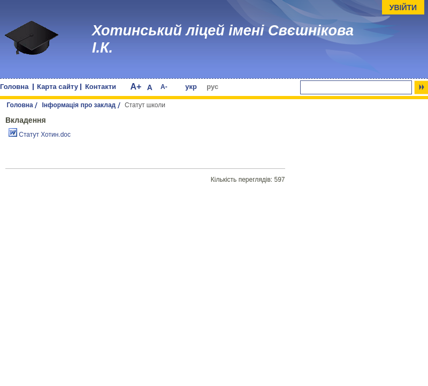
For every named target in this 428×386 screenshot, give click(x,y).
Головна (14, 87)
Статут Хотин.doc (40, 134)
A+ (135, 86)
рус (212, 87)
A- (163, 87)
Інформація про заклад (79, 105)
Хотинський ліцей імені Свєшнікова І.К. (223, 39)
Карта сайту (57, 87)
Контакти (100, 87)
